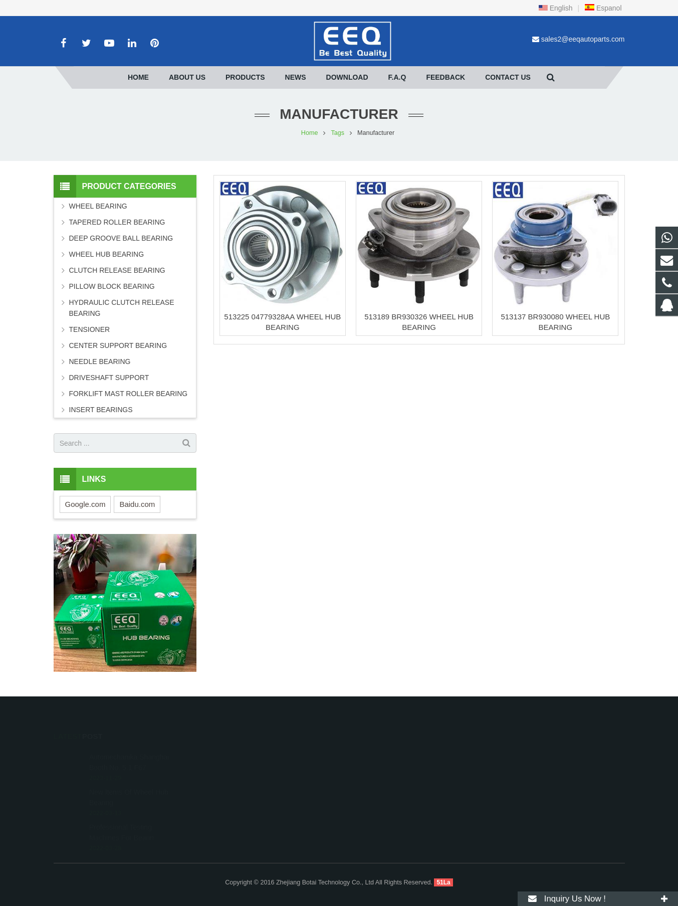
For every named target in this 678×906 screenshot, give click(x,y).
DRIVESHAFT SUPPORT (109, 378)
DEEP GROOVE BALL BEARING (121, 238)
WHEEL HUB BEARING (106, 254)
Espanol (602, 8)
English (556, 8)
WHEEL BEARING (98, 206)
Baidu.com (137, 504)
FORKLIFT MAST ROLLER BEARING (128, 394)
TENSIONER (89, 329)
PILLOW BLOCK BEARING (112, 286)
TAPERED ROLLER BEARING (117, 222)
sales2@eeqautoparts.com (583, 39)
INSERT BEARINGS (101, 410)
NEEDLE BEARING (100, 361)
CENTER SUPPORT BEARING (118, 345)
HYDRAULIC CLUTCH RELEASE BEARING (121, 307)
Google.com (85, 504)
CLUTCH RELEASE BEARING (117, 270)
